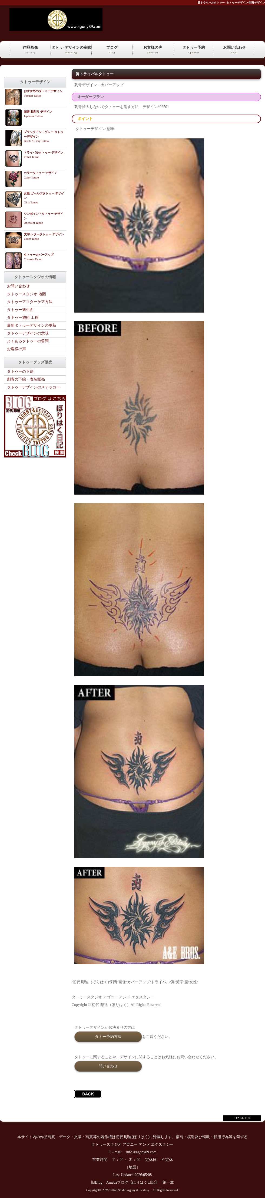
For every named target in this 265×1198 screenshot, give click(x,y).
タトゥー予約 (193, 50)
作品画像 (30, 50)
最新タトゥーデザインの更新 (31, 325)
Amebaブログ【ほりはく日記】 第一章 (141, 1182)
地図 (132, 1167)
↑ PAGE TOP (242, 1117)
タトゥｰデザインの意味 (71, 50)
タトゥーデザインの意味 (28, 333)
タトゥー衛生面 (20, 310)
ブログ (112, 50)
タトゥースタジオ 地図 (26, 294)
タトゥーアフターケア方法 (29, 302)
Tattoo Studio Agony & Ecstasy (129, 1190)
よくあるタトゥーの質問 (28, 341)
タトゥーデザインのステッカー (33, 387)
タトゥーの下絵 (20, 371)
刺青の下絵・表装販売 (26, 379)
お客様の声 (152, 50)
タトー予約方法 (108, 1036)
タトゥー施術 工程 (22, 318)
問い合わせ (108, 1066)
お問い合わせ (234, 50)
